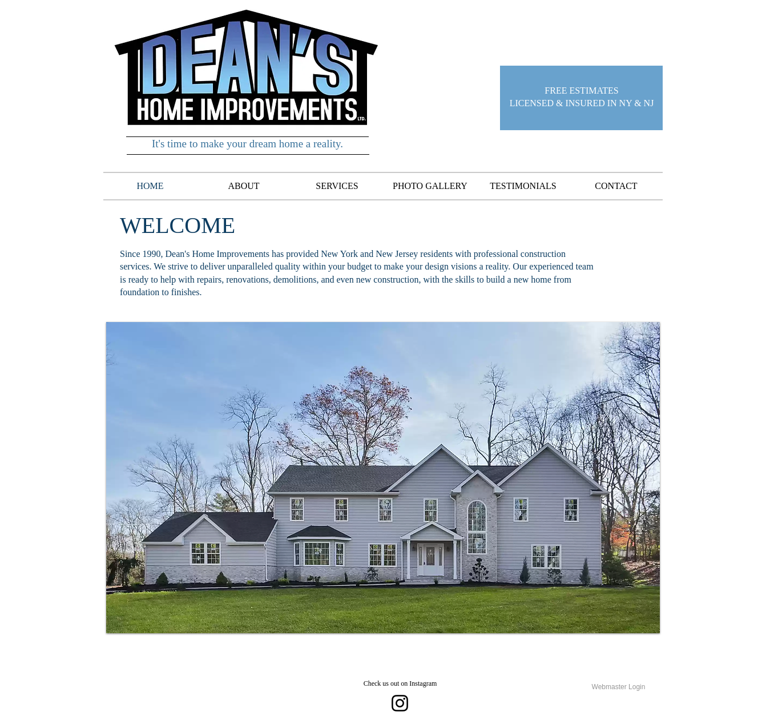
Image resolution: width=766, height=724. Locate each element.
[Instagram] (400, 703)
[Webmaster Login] (618, 687)
